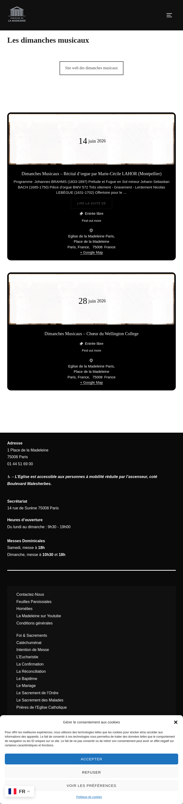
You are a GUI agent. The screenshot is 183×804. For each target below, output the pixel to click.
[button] (175, 722)
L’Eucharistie (27, 668)
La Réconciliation (31, 682)
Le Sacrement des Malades (39, 711)
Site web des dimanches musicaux (91, 79)
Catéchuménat (28, 654)
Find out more (91, 231)
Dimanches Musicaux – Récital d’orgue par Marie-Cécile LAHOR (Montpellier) (91, 184)
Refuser (91, 772)
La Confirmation (30, 675)
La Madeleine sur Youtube (38, 627)
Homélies (24, 620)
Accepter (91, 759)
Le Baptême (26, 689)
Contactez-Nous (30, 605)
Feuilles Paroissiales (34, 612)
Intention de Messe (32, 661)
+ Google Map (91, 263)
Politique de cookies (89, 797)
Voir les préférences (91, 785)
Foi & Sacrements (31, 647)
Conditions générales (34, 634)
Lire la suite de (95, 213)
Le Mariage (26, 697)
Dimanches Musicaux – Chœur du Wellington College (91, 344)
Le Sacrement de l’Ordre (37, 704)
